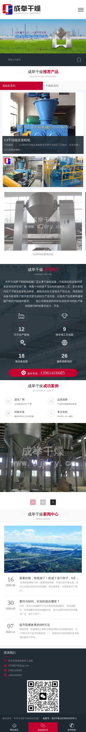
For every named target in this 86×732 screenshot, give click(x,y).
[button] (40, 49)
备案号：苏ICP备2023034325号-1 (60, 718)
